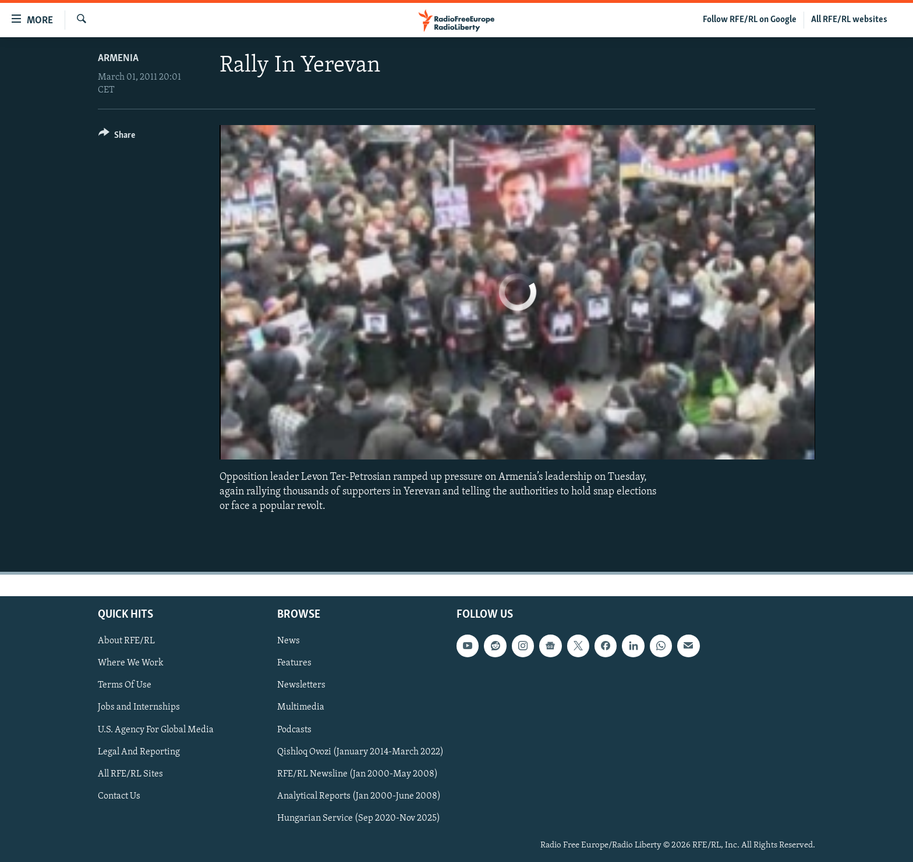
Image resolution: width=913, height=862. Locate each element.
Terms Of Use (124, 685)
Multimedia (300, 707)
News (288, 641)
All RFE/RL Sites (130, 773)
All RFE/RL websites (849, 19)
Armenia (118, 58)
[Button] (116, 137)
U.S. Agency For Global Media (156, 729)
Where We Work (131, 663)
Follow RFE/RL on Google (750, 19)
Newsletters (301, 685)
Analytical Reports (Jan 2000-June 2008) (359, 795)
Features (294, 663)
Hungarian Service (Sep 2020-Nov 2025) (358, 817)
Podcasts (294, 729)
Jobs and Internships (139, 707)
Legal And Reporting (139, 751)
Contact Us (119, 795)
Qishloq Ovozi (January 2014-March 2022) (360, 751)
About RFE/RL (126, 641)
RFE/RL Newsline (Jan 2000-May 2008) (357, 773)
